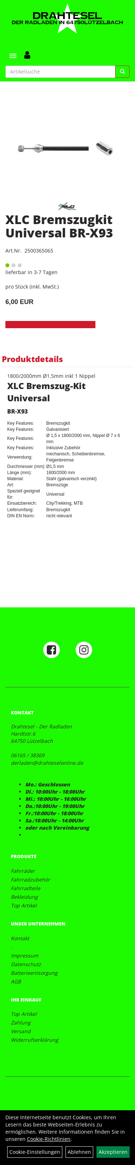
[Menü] (13, 56)
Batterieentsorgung (34, 972)
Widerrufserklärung (34, 1039)
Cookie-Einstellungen (34, 1151)
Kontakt (20, 938)
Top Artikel (24, 905)
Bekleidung (24, 896)
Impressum (24, 955)
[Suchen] (122, 72)
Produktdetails (32, 358)
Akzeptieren (113, 1151)
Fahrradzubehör (30, 879)
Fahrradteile (25, 888)
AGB (16, 981)
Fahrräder (23, 870)
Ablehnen (79, 1151)
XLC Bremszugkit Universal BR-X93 (59, 226)
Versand (21, 1031)
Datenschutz (26, 964)
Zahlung (21, 1022)
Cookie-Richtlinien (49, 1138)
